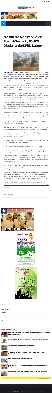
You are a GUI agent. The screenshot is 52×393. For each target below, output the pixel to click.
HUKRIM (4, 315)
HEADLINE (4, 312)
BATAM (3, 304)
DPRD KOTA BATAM (11, 31)
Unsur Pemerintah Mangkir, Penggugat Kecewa (20, 358)
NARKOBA (4, 323)
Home (5, 31)
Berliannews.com (29, 391)
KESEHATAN (4, 320)
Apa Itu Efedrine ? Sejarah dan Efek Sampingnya (21, 345)
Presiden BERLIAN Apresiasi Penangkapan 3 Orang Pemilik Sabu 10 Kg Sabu (28, 339)
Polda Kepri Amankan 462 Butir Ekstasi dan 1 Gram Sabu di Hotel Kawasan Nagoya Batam (27, 366)
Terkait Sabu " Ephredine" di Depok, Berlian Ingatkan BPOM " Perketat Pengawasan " (26, 353)
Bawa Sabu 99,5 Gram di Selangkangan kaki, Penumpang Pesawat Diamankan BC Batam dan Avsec (29, 333)
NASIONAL (4, 326)
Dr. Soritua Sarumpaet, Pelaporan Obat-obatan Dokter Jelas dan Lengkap (27, 371)
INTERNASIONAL (5, 318)
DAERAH (4, 307)
